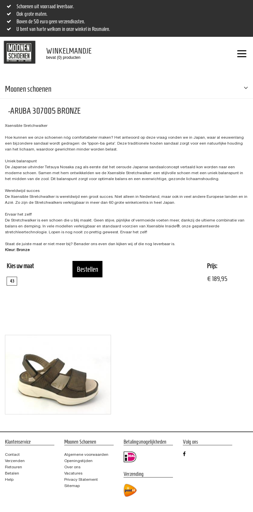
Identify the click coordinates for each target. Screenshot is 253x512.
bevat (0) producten (64, 53)
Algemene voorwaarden (86, 454)
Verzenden (15, 460)
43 (12, 281)
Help (9, 479)
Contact (12, 454)
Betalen (12, 473)
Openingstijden (78, 460)
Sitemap (72, 485)
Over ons (72, 467)
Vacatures (73, 473)
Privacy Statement (81, 479)
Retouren (13, 467)
